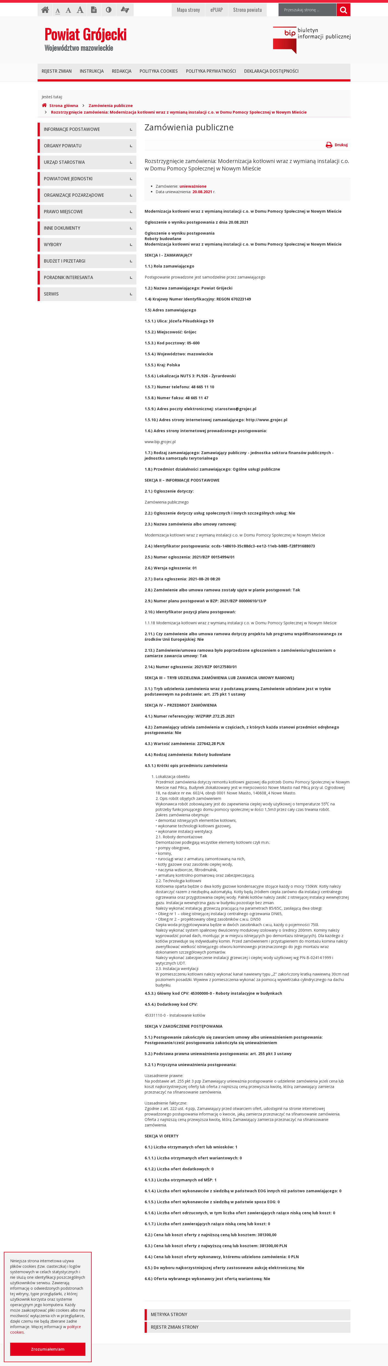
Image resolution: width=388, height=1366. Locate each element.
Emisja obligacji (57, 996)
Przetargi (52, 860)
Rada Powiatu (56, 196)
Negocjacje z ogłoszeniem (67, 934)
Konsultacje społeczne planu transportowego (84, 728)
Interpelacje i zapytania (64, 753)
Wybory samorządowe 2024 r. (70, 819)
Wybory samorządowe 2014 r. (70, 794)
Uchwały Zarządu (59, 521)
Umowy (51, 872)
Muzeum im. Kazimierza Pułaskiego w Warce (83, 340)
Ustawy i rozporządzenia (66, 642)
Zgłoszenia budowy (61, 703)
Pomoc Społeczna (60, 364)
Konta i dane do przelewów (68, 1104)
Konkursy (52, 274)
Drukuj (337, 144)
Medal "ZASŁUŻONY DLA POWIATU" (76, 558)
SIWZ (48, 884)
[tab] (247, 1314)
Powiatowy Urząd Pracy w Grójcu (73, 377)
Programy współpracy (63, 418)
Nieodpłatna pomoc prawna (69, 1049)
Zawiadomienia (57, 691)
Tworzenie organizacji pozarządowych (78, 467)
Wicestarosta (55, 233)
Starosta (51, 220)
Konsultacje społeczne (64, 430)
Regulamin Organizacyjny (66, 496)
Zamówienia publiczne (111, 105)
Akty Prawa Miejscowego (66, 533)
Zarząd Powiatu (58, 208)
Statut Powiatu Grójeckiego (68, 570)
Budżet (50, 909)
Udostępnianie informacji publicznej (75, 155)
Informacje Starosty (61, 666)
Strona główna (60, 105)
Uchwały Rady (56, 508)
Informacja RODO (60, 167)
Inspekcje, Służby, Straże (66, 389)
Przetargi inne (56, 959)
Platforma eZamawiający (66, 847)
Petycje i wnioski (58, 740)
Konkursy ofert (57, 443)
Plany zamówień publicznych (69, 983)
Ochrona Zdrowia (59, 352)
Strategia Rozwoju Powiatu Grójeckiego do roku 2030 (82, 598)
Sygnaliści (52, 1129)
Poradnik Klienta (58, 1024)
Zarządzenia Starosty (62, 546)
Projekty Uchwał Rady (63, 583)
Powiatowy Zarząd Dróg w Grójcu (74, 327)
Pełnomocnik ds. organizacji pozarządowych (83, 455)
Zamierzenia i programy (65, 654)
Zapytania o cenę (59, 971)
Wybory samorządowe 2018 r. (70, 806)
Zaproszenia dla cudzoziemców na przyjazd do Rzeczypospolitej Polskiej (82, 1077)
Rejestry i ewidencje (61, 679)
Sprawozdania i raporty (64, 629)
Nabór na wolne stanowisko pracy (74, 286)
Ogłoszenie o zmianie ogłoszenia (73, 921)
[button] (247, 1314)
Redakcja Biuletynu (61, 1157)
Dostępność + (56, 1116)
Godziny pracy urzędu (63, 1092)
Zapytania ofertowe (61, 946)
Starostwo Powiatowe (63, 262)
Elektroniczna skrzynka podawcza (73, 1037)
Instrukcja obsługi (59, 142)
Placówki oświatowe (62, 315)
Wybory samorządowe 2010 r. (70, 782)
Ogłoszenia (54, 897)
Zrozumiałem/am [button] (47, 1349)
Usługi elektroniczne (62, 1061)
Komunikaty (54, 716)
